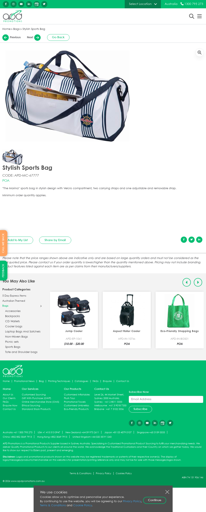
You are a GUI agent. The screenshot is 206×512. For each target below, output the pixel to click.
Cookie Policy (82, 505)
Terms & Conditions (80, 473)
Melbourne (100, 405)
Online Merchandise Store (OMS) (40, 402)
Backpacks (12, 316)
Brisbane (99, 409)
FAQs (95, 381)
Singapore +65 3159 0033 (151, 432)
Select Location (140, 4)
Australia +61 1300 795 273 (17, 432)
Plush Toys (69, 398)
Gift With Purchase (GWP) (36, 398)
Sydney (98, 402)
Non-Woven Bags (16, 336)
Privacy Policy (103, 473)
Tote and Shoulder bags (21, 352)
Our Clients (9, 398)
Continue (154, 500)
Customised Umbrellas (76, 405)
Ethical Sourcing (31, 405)
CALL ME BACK (3, 243)
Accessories (13, 311)
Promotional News (24, 381)
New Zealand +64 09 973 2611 (82, 432)
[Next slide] (198, 282)
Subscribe (140, 409)
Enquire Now (10, 405)
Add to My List (18, 240)
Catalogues (81, 381)
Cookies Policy (124, 473)
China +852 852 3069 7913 (17, 437)
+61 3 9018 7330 (117, 405)
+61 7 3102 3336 (115, 409)
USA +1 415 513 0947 (49, 432)
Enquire (107, 381)
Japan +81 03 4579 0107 (118, 432)
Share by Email (55, 240)
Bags (16, 29)
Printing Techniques (59, 381)
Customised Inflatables (77, 395)
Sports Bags (12, 347)
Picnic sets (12, 342)
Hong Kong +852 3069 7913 (52, 437)
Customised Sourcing (34, 395)
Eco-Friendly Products (76, 409)
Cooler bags (13, 326)
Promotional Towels (75, 402)
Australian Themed (13, 301)
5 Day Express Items (14, 296)
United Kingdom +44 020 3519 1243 (92, 437)
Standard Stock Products (36, 409)
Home (6, 29)
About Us (8, 395)
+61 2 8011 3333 (113, 402)
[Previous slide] (186, 282)
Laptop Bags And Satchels (22, 331)
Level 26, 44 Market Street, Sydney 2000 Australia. (109, 396)
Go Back (58, 37)
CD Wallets (12, 321)
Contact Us (122, 381)
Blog (41, 381)
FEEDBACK (3, 270)
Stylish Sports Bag (33, 29)
